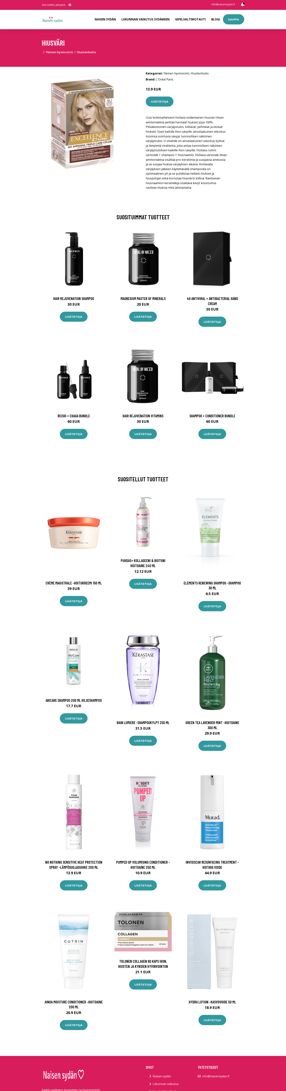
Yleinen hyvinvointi (59, 52)
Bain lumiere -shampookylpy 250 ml (143, 722)
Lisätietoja (159, 101)
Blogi (215, 19)
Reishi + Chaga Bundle (74, 415)
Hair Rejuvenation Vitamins (143, 415)
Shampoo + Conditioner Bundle (212, 415)
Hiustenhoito (86, 52)
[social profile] (70, 4)
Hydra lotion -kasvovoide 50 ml (212, 1002)
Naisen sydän (105, 19)
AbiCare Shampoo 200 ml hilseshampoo (74, 700)
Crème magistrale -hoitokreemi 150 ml (74, 583)
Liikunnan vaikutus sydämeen (145, 19)
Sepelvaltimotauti (190, 19)
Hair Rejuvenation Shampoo (73, 298)
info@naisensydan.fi (223, 4)
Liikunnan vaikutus (166, 1084)
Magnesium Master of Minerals (143, 298)
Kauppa (233, 19)
